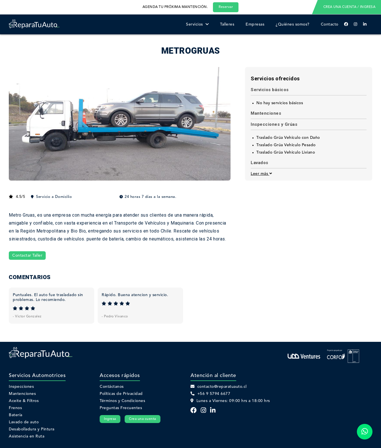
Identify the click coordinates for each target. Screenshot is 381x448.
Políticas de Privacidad (121, 394)
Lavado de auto (24, 422)
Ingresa (110, 419)
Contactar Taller (27, 256)
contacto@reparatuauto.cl (218, 387)
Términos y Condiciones (122, 401)
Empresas (255, 24)
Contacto (329, 24)
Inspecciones (21, 387)
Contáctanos (112, 387)
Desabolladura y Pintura (32, 429)
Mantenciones (22, 394)
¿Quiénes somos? (292, 24)
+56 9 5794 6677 (210, 394)
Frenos (15, 408)
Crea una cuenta (142, 419)
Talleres (227, 24)
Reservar (226, 7)
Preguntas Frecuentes (121, 408)
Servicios (197, 24)
